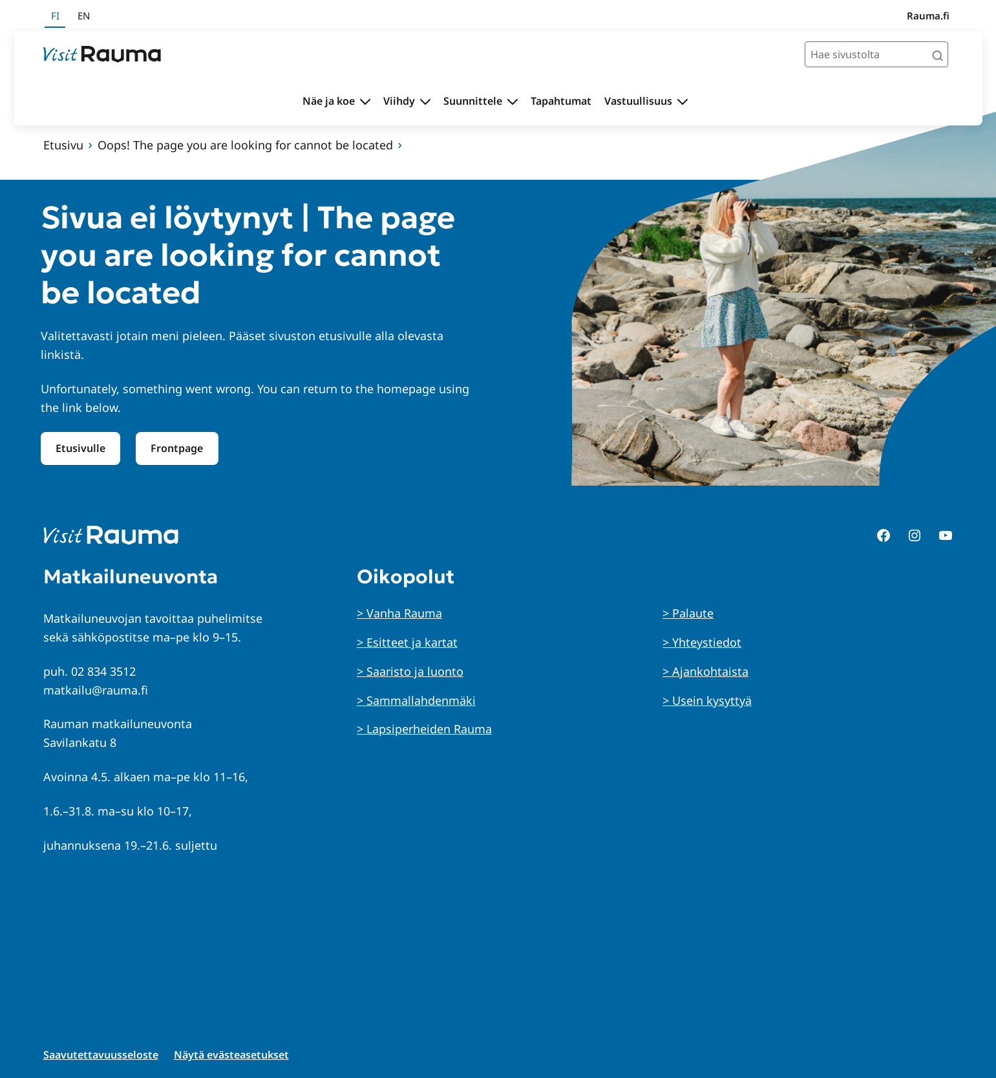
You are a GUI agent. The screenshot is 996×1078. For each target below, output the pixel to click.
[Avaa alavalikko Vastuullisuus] (682, 101)
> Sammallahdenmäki (416, 700)
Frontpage (177, 448)
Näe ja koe (328, 101)
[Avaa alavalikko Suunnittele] (512, 101)
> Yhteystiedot (701, 642)
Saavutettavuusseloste (100, 1055)
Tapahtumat (561, 101)
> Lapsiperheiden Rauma (424, 729)
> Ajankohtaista (705, 671)
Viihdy (399, 101)
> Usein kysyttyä (707, 700)
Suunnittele (472, 101)
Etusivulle (80, 448)
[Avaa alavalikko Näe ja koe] (365, 101)
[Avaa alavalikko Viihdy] (425, 101)
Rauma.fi (928, 15)
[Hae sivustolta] (876, 54)
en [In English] (84, 15)
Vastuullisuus (638, 101)
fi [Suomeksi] (55, 15)
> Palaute (688, 613)
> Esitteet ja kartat (407, 642)
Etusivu (63, 145)
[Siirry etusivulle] (102, 54)
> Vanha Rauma (399, 613)
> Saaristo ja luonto (410, 671)
